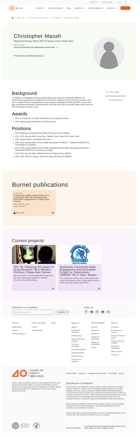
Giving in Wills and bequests (77, 340)
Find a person (107, 2)
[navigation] (70, 6)
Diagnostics (95, 330)
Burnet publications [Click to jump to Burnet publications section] (117, 96)
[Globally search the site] (121, 2)
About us (110, 8)
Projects (15, 330)
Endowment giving (77, 353)
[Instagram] (97, 312)
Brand (121, 373)
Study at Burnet (37, 330)
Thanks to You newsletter (76, 360)
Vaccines (94, 327)
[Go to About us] (20, 18)
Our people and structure (116, 331)
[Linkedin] (108, 312)
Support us (79, 8)
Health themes (17, 327)
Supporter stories (77, 356)
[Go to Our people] (56, 18)
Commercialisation (95, 8)
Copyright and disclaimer (97, 373)
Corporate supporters (78, 349)
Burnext (94, 347)
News (68, 8)
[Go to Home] (13, 18)
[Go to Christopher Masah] (71, 18)
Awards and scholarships (115, 347)
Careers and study (55, 8)
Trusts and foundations (75, 345)
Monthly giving (76, 335)
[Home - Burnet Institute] (16, 8)
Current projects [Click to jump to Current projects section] (116, 100)
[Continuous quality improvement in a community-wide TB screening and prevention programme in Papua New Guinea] (34, 203)
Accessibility (112, 373)
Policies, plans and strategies (117, 342)
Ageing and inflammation (95, 343)
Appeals (74, 327)
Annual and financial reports (118, 336)
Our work (39, 8)
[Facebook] (86, 312)
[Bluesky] (92, 312)
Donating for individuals (75, 331)
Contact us (94, 2)
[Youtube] (103, 312)
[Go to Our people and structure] (37, 18)
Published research (18, 333)
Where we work (116, 351)
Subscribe (63, 312)
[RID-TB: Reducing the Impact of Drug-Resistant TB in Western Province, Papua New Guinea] (34, 268)
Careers (34, 327)
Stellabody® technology (95, 338)
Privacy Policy (71, 373)
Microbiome (95, 333)
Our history (115, 327)
